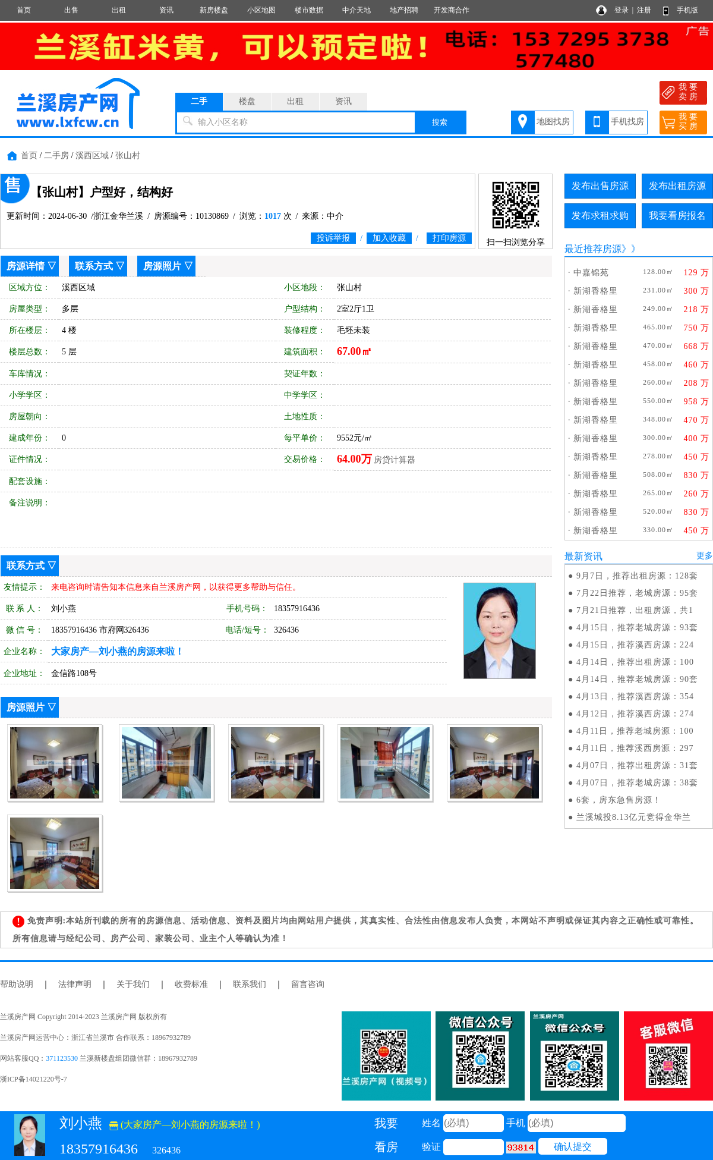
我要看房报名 (677, 215)
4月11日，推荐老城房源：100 (634, 731)
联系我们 (249, 984)
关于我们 (133, 984)
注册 (644, 10)
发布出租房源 (677, 186)
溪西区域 (92, 155)
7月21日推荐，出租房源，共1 (634, 610)
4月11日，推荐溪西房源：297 (634, 748)
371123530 (62, 1058)
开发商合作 (451, 10)
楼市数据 (309, 10)
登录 (621, 10)
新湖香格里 (595, 291)
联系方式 (94, 266)
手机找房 (627, 121)
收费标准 (191, 984)
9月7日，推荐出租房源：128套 (637, 575)
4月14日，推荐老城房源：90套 (637, 679)
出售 (71, 10)
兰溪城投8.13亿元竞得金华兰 (634, 817)
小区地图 (261, 10)
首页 (24, 10)
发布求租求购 (600, 215)
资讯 (166, 10)
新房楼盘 (214, 10)
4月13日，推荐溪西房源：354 (635, 696)
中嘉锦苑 (591, 272)
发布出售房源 (600, 186)
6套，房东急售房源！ (618, 800)
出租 (119, 10)
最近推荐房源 (592, 249)
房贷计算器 (394, 459)
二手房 (56, 155)
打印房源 (449, 238)
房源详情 (26, 266)
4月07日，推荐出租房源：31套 (637, 765)
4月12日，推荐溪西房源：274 (635, 713)
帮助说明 (16, 984)
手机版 (687, 10)
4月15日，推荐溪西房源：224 (635, 644)
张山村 (127, 155)
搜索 (439, 122)
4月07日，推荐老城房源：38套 (637, 782)
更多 (704, 555)
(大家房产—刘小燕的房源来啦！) (184, 1125)
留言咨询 (307, 984)
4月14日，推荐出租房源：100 (635, 662)
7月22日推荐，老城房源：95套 (637, 593)
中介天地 (356, 10)
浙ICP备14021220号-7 (33, 1079)
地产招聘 (404, 10)
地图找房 (553, 121)
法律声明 (75, 984)
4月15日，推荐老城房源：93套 (637, 627)
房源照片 (162, 266)
